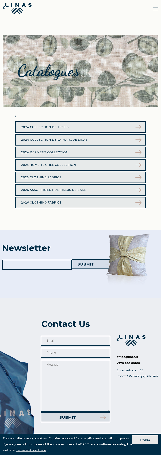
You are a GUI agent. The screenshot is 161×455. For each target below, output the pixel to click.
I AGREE (145, 439)
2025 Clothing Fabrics (42, 179)
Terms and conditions (31, 450)
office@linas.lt (127, 359)
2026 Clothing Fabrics (42, 206)
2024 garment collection (45, 153)
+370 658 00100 (128, 365)
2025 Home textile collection (49, 166)
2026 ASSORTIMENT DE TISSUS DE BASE (54, 193)
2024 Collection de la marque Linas (55, 140)
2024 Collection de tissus (46, 127)
